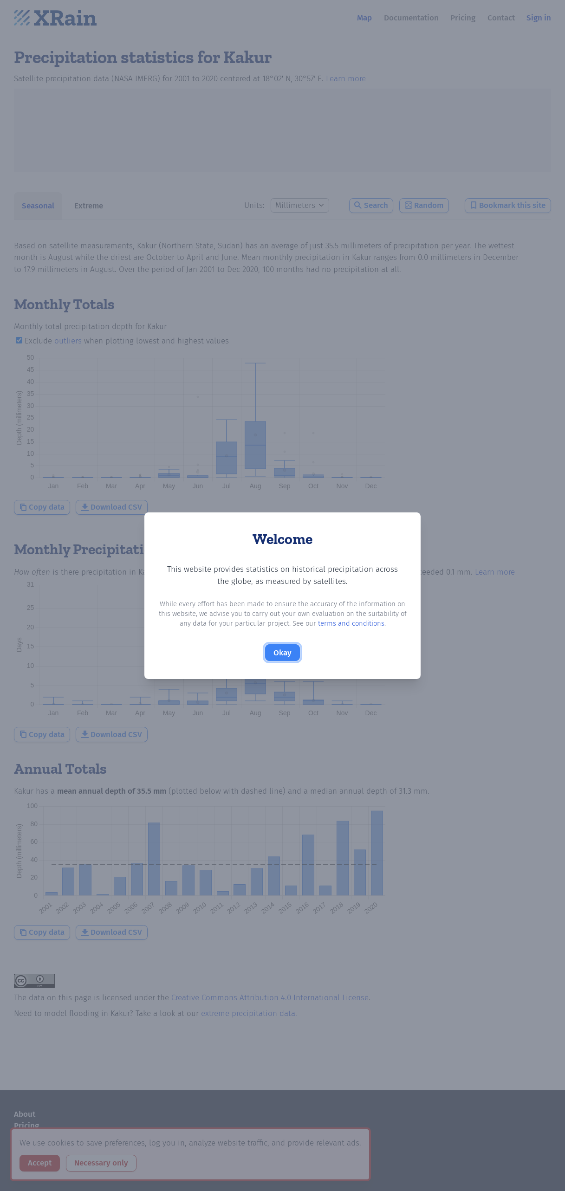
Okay (282, 653)
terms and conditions (351, 623)
